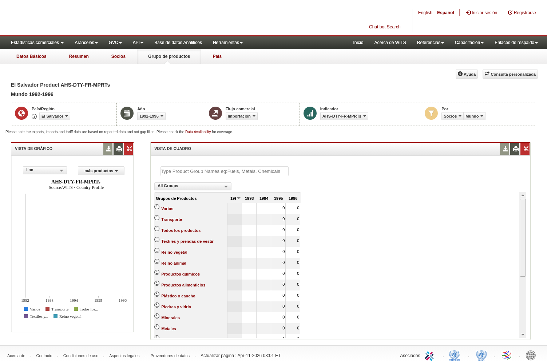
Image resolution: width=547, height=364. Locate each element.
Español (445, 12)
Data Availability (198, 132)
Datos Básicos (31, 56)
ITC (430, 355)
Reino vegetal (174, 252)
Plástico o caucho (178, 296)
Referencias (430, 42)
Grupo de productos (169, 56)
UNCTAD (456, 355)
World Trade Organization (507, 355)
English (425, 12)
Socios (118, 56)
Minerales (170, 318)
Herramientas (228, 42)
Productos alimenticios (183, 285)
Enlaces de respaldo (516, 42)
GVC (115, 42)
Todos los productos (181, 230)
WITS (73, 18)
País (217, 56)
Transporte (171, 219)
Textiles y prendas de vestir (187, 241)
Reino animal (173, 263)
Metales (168, 329)
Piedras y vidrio (176, 307)
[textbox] (224, 171)
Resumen (79, 56)
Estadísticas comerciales (37, 42)
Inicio (358, 42)
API (138, 42)
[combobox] (45, 170)
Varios (167, 208)
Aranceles (86, 42)
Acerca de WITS (390, 42)
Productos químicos (180, 274)
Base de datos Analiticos (178, 42)
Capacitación (469, 42)
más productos (101, 171)
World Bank (532, 355)
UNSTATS (481, 355)
